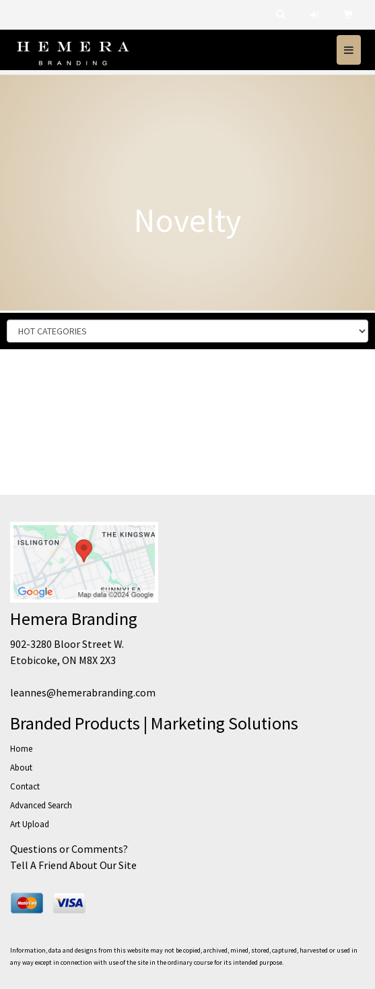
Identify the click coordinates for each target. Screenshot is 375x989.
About (21, 767)
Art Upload (29, 824)
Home (21, 748)
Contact (25, 786)
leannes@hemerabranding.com (83, 692)
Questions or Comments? (69, 849)
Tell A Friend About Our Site (73, 865)
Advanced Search (41, 805)
